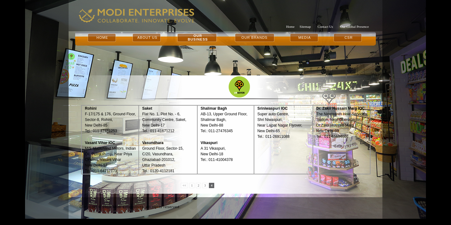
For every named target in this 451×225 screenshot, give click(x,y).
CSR (349, 37)
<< (184, 185)
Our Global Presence (354, 26)
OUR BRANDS (254, 37)
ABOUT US (147, 37)
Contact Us (325, 26)
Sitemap (305, 26)
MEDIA (304, 37)
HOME (102, 37)
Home (290, 26)
